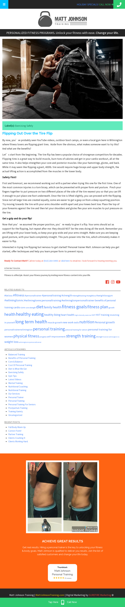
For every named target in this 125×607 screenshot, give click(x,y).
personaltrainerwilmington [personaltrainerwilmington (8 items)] (18, 329)
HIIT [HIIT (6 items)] (93, 315)
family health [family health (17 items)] (52, 307)
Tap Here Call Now (62, 602)
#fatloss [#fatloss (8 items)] (8, 295)
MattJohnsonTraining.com (50, 595)
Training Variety (15, 411)
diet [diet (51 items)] (39, 306)
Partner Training (15, 434)
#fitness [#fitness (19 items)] (18, 295)
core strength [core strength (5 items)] (30, 307)
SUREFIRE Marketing (100, 595)
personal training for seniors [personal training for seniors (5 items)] (76, 329)
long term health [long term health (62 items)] (31, 321)
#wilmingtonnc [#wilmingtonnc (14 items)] (14, 300)
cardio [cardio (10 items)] (16, 307)
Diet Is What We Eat (17, 368)
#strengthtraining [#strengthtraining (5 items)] (79, 295)
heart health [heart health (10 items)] (67, 314)
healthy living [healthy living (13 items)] (52, 314)
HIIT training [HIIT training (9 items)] (102, 314)
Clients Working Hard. (18, 441)
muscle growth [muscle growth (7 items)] (55, 322)
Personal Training (16, 400)
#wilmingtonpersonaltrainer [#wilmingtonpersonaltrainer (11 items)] (77, 300)
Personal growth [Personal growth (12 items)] (105, 322)
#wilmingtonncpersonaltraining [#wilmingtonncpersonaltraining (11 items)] (42, 300)
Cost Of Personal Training (20, 365)
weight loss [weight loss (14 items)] (11, 342)
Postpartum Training (17, 407)
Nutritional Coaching (18, 386)
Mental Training (15, 383)
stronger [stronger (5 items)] (99, 336)
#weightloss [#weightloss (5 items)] (91, 295)
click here (65, 260)
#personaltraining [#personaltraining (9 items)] (51, 295)
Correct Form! (14, 430)
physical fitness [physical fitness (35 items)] (26, 335)
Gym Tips (12, 375)
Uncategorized (15, 415)
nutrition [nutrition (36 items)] (86, 321)
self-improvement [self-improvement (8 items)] (56, 336)
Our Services (14, 393)
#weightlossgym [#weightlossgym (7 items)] (104, 295)
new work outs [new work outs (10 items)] (71, 322)
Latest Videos (14, 379)
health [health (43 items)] (9, 314)
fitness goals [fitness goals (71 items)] (74, 306)
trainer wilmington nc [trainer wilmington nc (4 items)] (111, 337)
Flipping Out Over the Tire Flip (27, 133)
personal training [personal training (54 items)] (49, 329)
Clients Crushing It (16, 437)
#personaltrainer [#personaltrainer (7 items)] (33, 295)
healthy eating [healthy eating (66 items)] (30, 314)
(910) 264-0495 (51, 260)
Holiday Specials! (88, 4)
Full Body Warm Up (17, 427)
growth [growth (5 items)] (111, 307)
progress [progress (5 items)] (43, 336)
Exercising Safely (24, 125)
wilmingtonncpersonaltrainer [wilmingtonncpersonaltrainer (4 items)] (30, 342)
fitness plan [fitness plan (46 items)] (97, 306)
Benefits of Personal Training (21, 357)
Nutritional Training (17, 390)
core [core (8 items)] (23, 307)
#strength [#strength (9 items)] (66, 295)
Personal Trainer (16, 397)
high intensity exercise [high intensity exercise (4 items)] (83, 315)
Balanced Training (16, 354)
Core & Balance (15, 361)
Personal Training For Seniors (22, 404)
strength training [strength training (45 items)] (81, 336)
